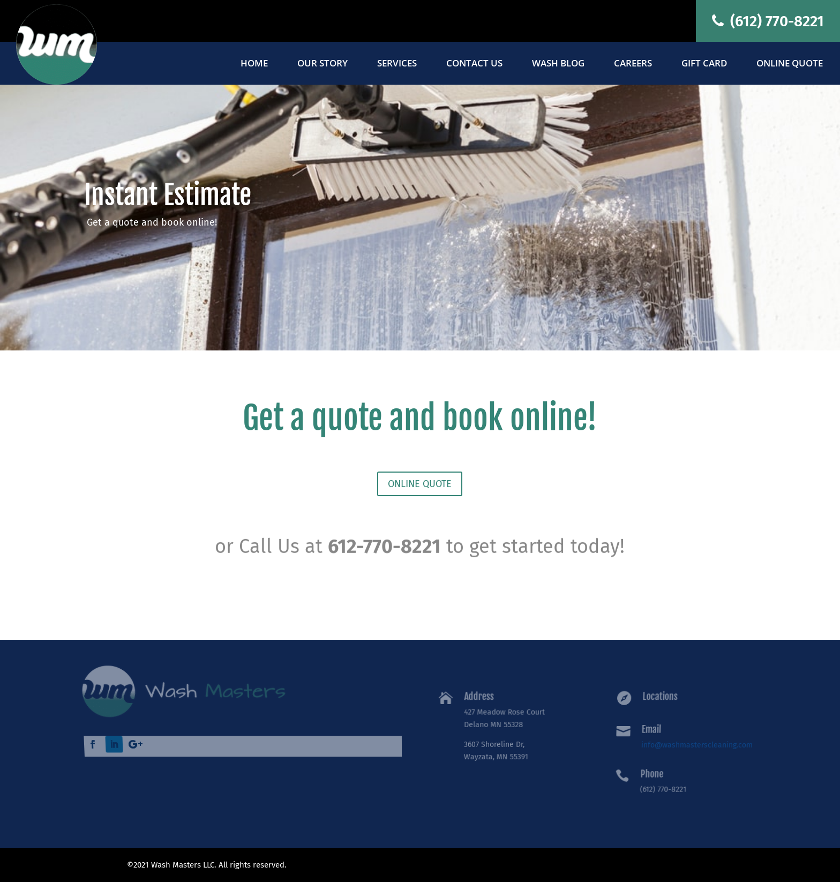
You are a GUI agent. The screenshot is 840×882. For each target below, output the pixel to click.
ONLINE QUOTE (420, 484)
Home (254, 64)
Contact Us (474, 64)
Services (397, 64)
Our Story (322, 64)
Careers (633, 64)
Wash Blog (558, 64)
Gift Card (704, 64)
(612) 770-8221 (768, 21)
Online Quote (789, 64)
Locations (662, 698)
